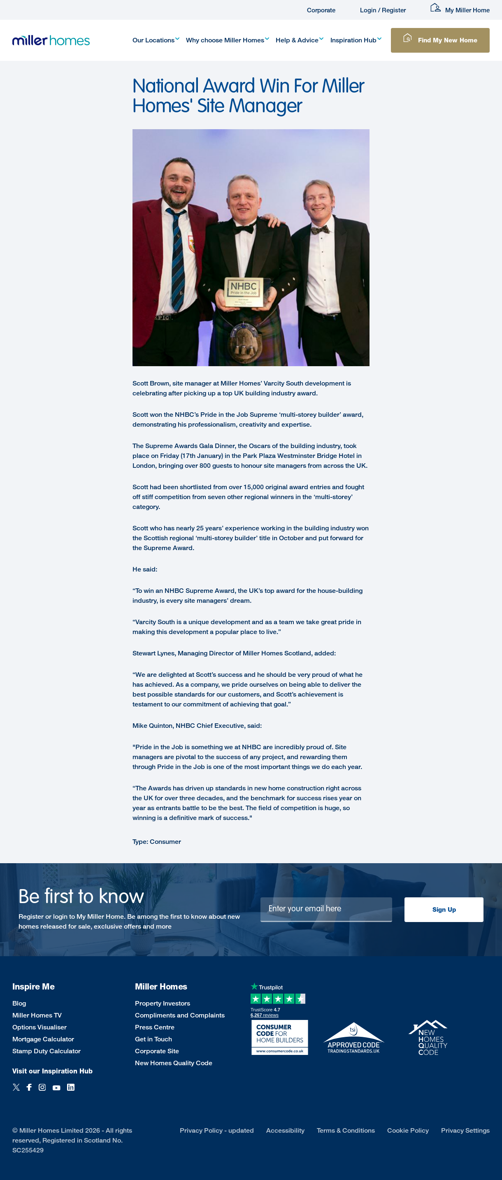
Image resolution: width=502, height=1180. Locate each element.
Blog (19, 1003)
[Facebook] (29, 1091)
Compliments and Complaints (180, 1015)
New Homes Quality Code (173, 1063)
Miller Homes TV (37, 1015)
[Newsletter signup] (326, 909)
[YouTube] (56, 1091)
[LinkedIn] (71, 1091)
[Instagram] (42, 1091)
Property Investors (162, 1003)
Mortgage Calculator (43, 1039)
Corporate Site (157, 1051)
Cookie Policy (408, 1130)
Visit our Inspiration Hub (52, 1071)
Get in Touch (153, 1039)
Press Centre (154, 1027)
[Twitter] (16, 1091)
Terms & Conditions (346, 1130)
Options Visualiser (39, 1027)
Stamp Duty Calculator (46, 1051)
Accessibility (285, 1130)
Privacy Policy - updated (217, 1130)
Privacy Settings (465, 1130)
